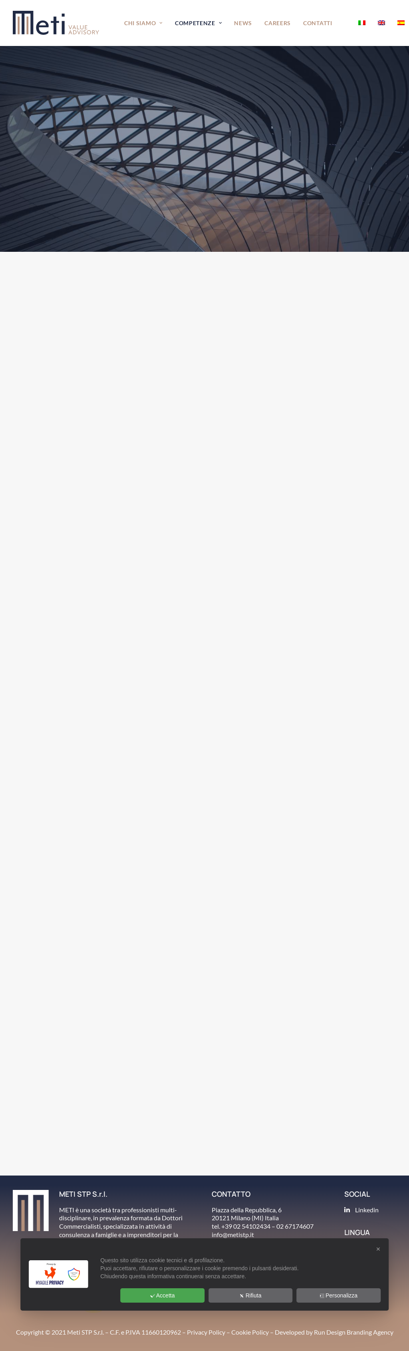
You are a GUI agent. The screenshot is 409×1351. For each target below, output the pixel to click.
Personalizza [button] (338, 1295)
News (243, 23)
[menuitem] (143, 23)
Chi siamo (143, 23)
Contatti (317, 23)
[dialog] (204, 1274)
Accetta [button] (162, 1295)
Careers (277, 23)
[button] (345, 23)
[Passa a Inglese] (381, 23)
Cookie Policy (250, 1332)
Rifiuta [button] (251, 1295)
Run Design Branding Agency (353, 1332)
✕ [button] (378, 1249)
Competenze (198, 23)
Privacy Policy (206, 1332)
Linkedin (367, 1210)
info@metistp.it (233, 1234)
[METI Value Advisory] (56, 23)
